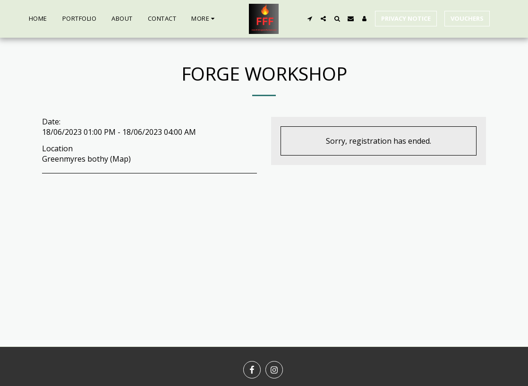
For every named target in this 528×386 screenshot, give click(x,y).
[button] (309, 19)
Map (120, 159)
